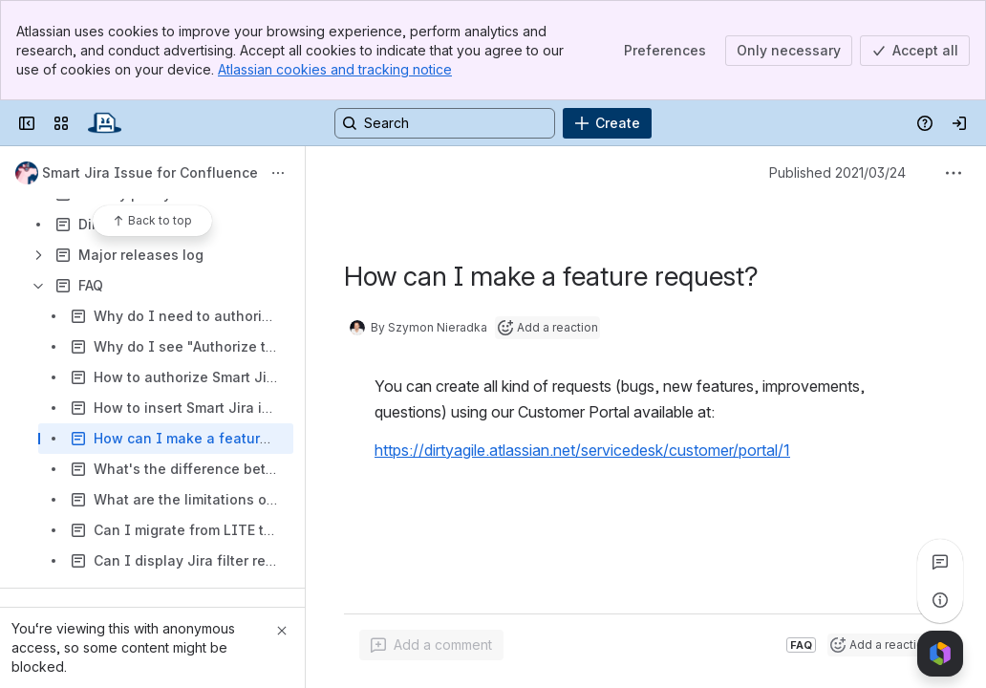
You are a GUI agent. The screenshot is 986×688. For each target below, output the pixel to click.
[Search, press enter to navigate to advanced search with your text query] (444, 123)
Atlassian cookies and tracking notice (335, 69)
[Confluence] (104, 123)
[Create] (607, 123)
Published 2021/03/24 (837, 172)
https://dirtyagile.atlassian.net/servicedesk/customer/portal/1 (582, 450)
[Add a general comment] (431, 645)
